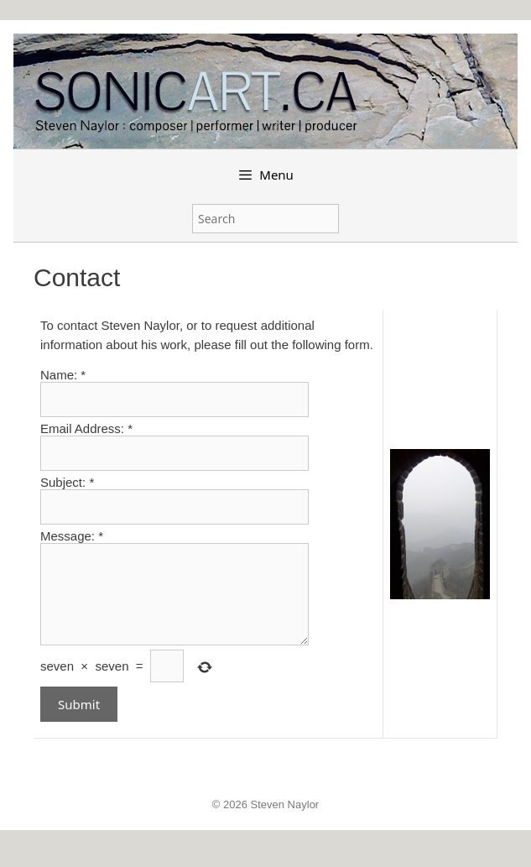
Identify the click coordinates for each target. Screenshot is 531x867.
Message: (71, 536)
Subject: (67, 482)
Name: (63, 375)
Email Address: (86, 428)
